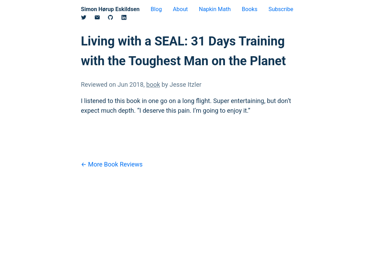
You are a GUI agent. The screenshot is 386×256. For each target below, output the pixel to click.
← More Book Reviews (112, 164)
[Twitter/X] (87, 18)
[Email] (101, 18)
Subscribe (280, 9)
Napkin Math (215, 9)
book (153, 84)
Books (249, 9)
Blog (156, 9)
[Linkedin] (128, 18)
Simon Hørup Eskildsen (110, 9)
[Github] (114, 18)
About (180, 9)
